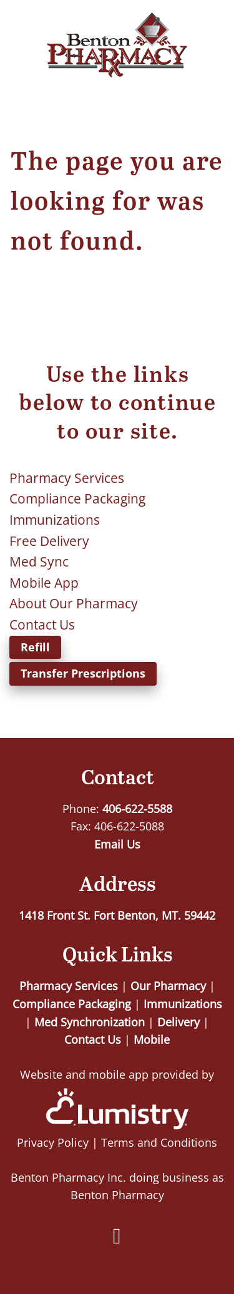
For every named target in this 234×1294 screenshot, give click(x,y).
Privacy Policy (53, 1142)
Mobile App (44, 582)
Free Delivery (49, 541)
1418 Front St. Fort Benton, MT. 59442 (117, 915)
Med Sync (39, 561)
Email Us (117, 844)
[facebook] (117, 1236)
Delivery (178, 1022)
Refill (35, 647)
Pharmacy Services (66, 478)
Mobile (152, 1039)
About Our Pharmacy (73, 603)
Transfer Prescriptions (83, 673)
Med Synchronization (89, 1022)
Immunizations (54, 519)
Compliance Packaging (77, 498)
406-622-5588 (137, 808)
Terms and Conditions (159, 1142)
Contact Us (42, 624)
